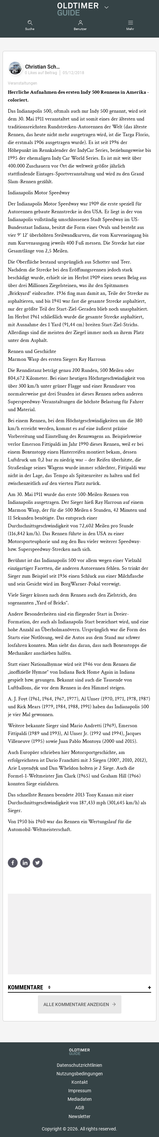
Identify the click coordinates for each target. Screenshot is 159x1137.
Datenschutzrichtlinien (79, 1065)
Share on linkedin (25, 863)
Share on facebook (13, 863)
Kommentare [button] (79, 987)
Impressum (79, 1090)
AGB (79, 1107)
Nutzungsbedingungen (79, 1073)
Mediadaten (80, 1099)
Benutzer (80, 29)
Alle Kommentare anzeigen (76, 1004)
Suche (29, 29)
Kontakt (80, 1082)
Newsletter (79, 1116)
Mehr (130, 29)
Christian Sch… (42, 67)
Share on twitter (37, 863)
